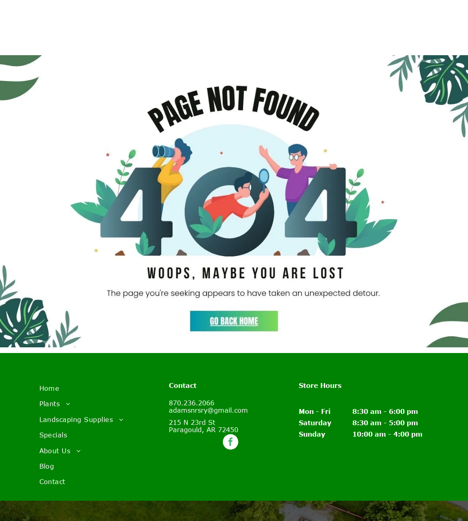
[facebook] (230, 443)
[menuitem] (104, 388)
